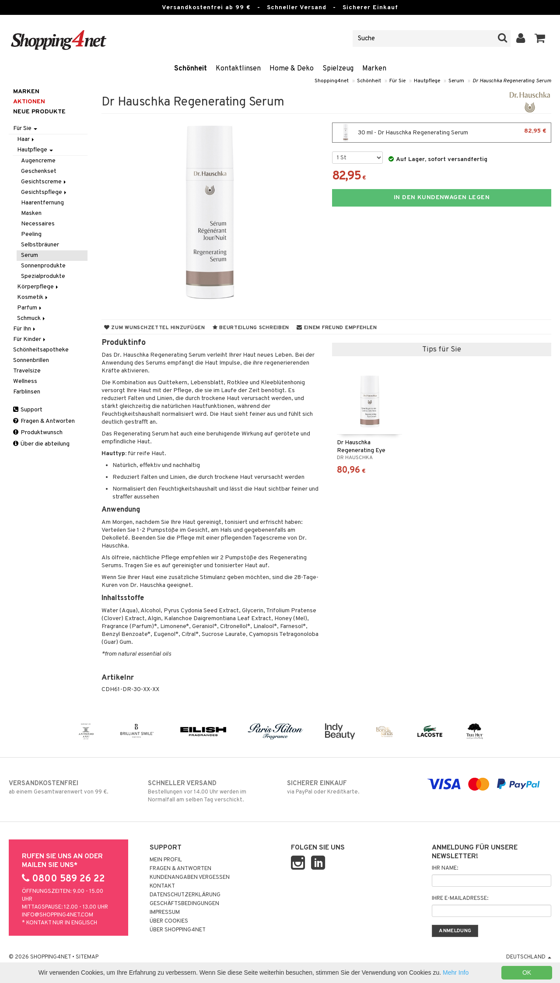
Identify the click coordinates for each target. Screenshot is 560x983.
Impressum (165, 912)
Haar (26, 139)
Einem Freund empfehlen (337, 327)
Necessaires (38, 224)
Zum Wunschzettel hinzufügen (154, 327)
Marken (374, 68)
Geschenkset (38, 171)
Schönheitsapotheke (41, 350)
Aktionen (29, 101)
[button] (540, 38)
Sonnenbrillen (31, 360)
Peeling (31, 234)
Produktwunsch (38, 432)
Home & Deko (292, 68)
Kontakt (162, 886)
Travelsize (27, 371)
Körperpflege (38, 287)
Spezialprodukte (43, 276)
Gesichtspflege (44, 192)
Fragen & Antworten (44, 421)
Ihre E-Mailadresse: (460, 898)
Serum (456, 80)
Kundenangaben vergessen (190, 877)
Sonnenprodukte (43, 266)
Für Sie (397, 80)
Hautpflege (427, 80)
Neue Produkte (39, 112)
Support (27, 410)
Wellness (25, 381)
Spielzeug (338, 68)
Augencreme (38, 161)
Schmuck (31, 318)
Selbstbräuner (40, 245)
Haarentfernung (42, 203)
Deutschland (528, 957)
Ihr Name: (445, 868)
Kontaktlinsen (238, 68)
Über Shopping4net (178, 930)
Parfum (30, 308)
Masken (31, 213)
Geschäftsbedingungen (184, 903)
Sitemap (87, 957)
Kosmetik (33, 297)
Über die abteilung (41, 444)
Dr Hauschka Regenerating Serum (511, 80)
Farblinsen (26, 392)
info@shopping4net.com (57, 915)
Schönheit (190, 68)
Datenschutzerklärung (185, 895)
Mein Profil (166, 860)
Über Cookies (169, 921)
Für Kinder (30, 339)
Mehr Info (456, 972)
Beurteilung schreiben (251, 327)
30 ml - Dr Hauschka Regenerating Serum (441, 132)
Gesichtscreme (44, 182)
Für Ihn (25, 329)
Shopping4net (332, 80)
